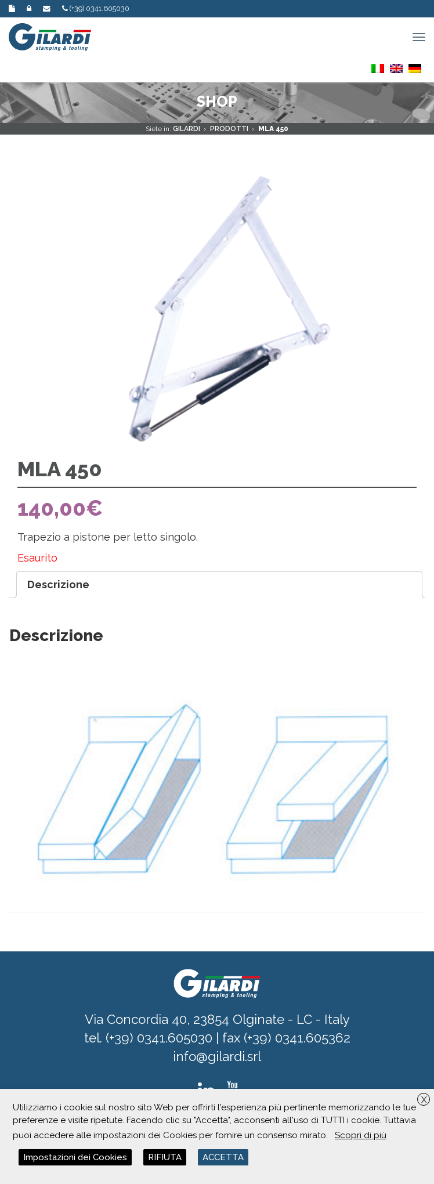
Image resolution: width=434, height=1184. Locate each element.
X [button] (423, 1100)
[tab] (219, 584)
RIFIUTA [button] (165, 1157)
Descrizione (58, 584)
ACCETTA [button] (223, 1157)
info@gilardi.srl (217, 1056)
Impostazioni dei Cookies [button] (75, 1157)
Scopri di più (360, 1135)
